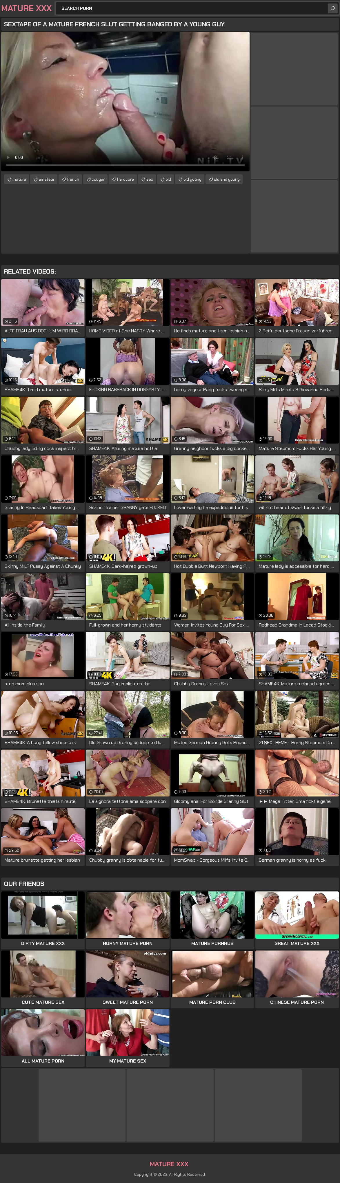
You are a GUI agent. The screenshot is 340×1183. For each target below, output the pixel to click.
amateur (46, 179)
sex (149, 179)
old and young (227, 179)
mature (19, 179)
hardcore (125, 179)
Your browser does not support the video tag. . (125, 101)
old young (192, 179)
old (168, 179)
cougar (98, 179)
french (73, 179)
